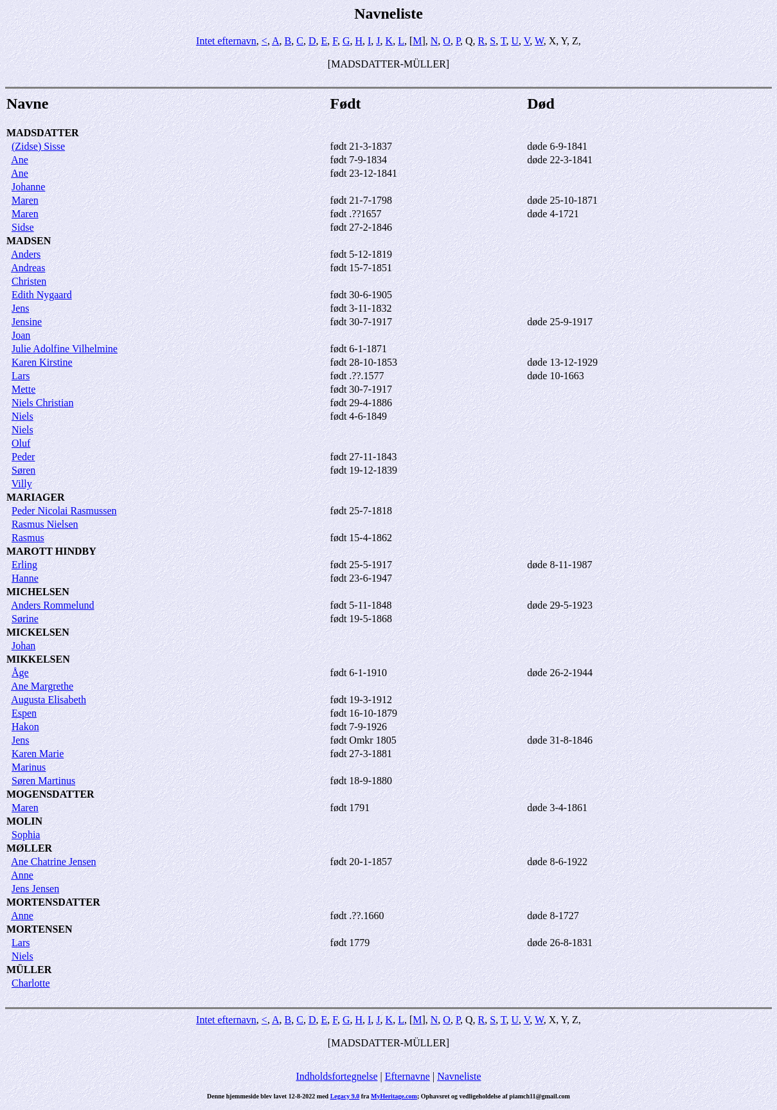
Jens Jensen (35, 888)
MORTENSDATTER (53, 902)
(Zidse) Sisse (38, 146)
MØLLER (29, 848)
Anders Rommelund (52, 605)
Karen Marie (38, 753)
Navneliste (459, 1076)
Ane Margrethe (42, 686)
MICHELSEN (37, 591)
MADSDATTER (42, 132)
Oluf (21, 443)
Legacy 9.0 (345, 1096)
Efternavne (407, 1076)
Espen (24, 713)
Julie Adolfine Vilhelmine (65, 348)
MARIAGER (35, 497)
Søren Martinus (43, 780)
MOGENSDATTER (50, 794)
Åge (20, 672)
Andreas (28, 267)
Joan (21, 335)
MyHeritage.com (394, 1096)
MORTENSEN (39, 929)
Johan (23, 645)
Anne (22, 875)
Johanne (28, 186)
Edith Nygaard (42, 294)
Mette (23, 389)
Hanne (25, 578)
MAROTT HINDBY (51, 551)
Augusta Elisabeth (48, 699)
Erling (24, 564)
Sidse (23, 227)
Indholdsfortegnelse (336, 1076)
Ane (19, 159)
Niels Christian (42, 402)
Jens (21, 308)
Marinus (29, 767)
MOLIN (24, 821)
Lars (21, 375)
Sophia (26, 834)
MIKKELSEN (38, 659)
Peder (23, 456)
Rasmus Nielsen (45, 524)
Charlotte (31, 983)
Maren (25, 200)
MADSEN (28, 240)
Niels (22, 416)
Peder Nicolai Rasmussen (64, 510)
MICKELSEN (37, 632)
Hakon (25, 726)
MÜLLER (28, 969)
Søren (23, 470)
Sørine (25, 618)
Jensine (27, 321)
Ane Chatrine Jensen (53, 861)
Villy (22, 483)
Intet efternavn (226, 40)
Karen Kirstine (42, 362)
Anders (25, 254)
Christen (29, 281)
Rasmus (28, 537)
